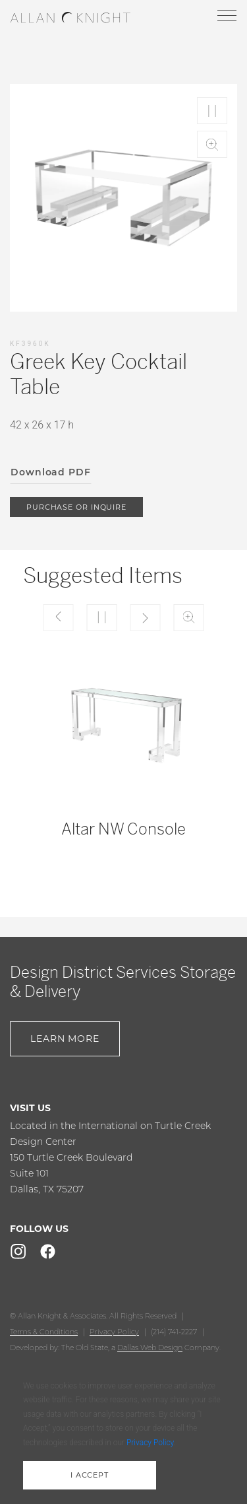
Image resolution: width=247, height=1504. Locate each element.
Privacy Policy (114, 1331)
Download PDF (51, 472)
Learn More (64, 1038)
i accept (89, 1475)
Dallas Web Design (149, 1347)
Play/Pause (212, 110)
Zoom (212, 144)
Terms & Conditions (44, 1331)
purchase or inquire (76, 507)
